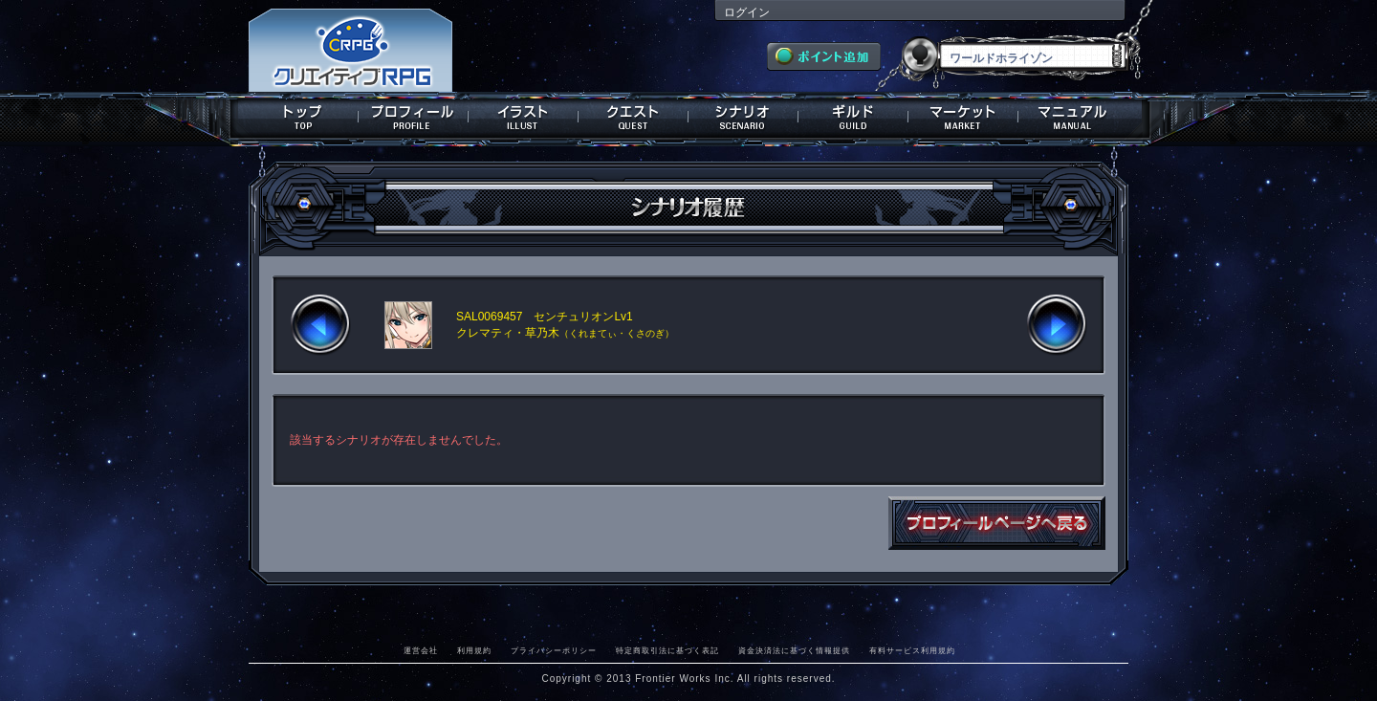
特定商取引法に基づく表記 (667, 650)
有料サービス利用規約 (912, 650)
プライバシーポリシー (554, 650)
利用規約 (474, 650)
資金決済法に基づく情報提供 (794, 650)
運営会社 (421, 650)
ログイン (747, 12)
